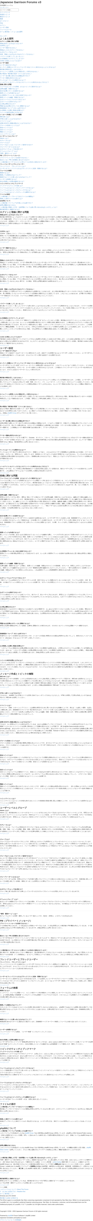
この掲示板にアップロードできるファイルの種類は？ (17, 196)
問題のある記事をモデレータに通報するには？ (15, 106)
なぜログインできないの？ (8, 52)
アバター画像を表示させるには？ (11, 78)
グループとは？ (5, 142)
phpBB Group (12, 413)
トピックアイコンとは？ (8, 134)
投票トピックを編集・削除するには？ (12, 97)
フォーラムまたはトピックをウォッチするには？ (16, 190)
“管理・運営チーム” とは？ (8, 153)
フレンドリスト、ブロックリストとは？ (13, 166)
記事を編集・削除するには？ (9, 88)
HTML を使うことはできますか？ (10, 119)
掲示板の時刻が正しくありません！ (11, 69)
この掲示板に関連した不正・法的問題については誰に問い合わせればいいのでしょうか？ (29, 207)
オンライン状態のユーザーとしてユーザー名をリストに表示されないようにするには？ (28, 67)
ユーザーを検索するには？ (8, 179)
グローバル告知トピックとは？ (10, 125)
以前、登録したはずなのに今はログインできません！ (17, 54)
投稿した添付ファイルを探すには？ (11, 198)
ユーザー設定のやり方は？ (8, 65)
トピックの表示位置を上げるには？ (11, 112)
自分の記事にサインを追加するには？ (12, 91)
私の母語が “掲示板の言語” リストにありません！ (16, 73)
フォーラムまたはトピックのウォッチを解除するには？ (18, 192)
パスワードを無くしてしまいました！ (12, 56)
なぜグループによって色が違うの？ (11, 149)
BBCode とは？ (5, 117)
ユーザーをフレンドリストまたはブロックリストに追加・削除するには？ (23, 168)
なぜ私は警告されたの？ (8, 104)
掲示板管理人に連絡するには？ (10, 209)
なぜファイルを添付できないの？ (11, 101)
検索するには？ (5, 173)
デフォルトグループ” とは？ (9, 151)
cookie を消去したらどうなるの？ (11, 60)
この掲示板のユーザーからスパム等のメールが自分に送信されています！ (23, 162)
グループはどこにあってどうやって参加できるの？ (16, 145)
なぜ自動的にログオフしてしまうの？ (12, 58)
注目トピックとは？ (6, 129)
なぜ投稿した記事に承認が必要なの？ (12, 110)
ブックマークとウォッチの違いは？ (11, 185)
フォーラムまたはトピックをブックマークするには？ (17, 188)
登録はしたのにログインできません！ (12, 50)
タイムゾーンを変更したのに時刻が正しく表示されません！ (19, 71)
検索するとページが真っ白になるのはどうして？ (16, 177)
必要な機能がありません (8, 205)
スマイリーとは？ (6, 121)
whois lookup (57, 1162)
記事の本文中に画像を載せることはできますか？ (16, 123)
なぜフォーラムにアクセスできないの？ (13, 99)
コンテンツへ (4, 7)
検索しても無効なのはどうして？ (11, 175)
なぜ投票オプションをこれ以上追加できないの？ (16, 95)
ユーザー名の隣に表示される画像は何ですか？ (15, 76)
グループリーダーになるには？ (10, 147)
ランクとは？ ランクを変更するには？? (13, 80)
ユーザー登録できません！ (8, 48)
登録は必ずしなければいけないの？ (11, 43)
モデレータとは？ (6, 140)
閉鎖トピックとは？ (6, 132)
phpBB (10, 1215)
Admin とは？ (4, 138)
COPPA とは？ (5, 45)
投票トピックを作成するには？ (10, 93)
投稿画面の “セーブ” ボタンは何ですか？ (13, 108)
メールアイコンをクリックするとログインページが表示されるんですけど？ (24, 82)
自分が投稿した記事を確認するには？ (12, 181)
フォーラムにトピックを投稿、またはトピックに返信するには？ (21, 86)
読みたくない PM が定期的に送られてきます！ (15, 160)
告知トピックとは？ (6, 127)
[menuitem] (5, 14)
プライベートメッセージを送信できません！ (14, 157)
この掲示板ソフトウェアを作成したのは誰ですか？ (16, 203)
